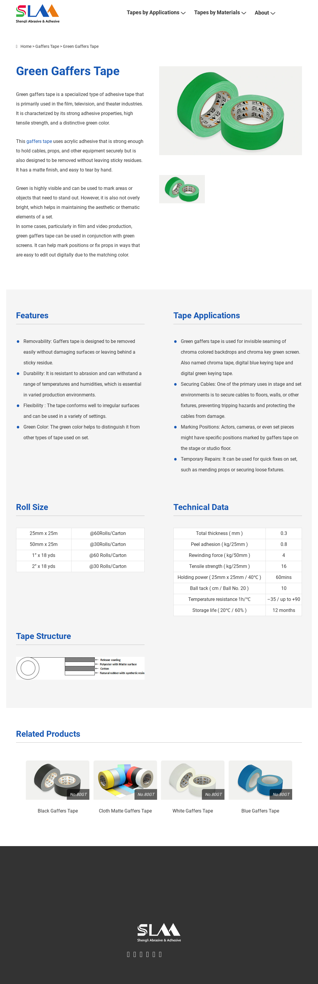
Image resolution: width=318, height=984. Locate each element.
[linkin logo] (141, 963)
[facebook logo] (128, 963)
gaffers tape (39, 150)
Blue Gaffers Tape (260, 820)
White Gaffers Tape (193, 820)
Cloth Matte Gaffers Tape (125, 820)
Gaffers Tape (47, 55)
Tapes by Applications (156, 17)
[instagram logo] (160, 963)
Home (25, 55)
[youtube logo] (154, 963)
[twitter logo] (134, 963)
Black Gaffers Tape (58, 820)
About (265, 17)
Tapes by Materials (220, 17)
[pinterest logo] (147, 963)
